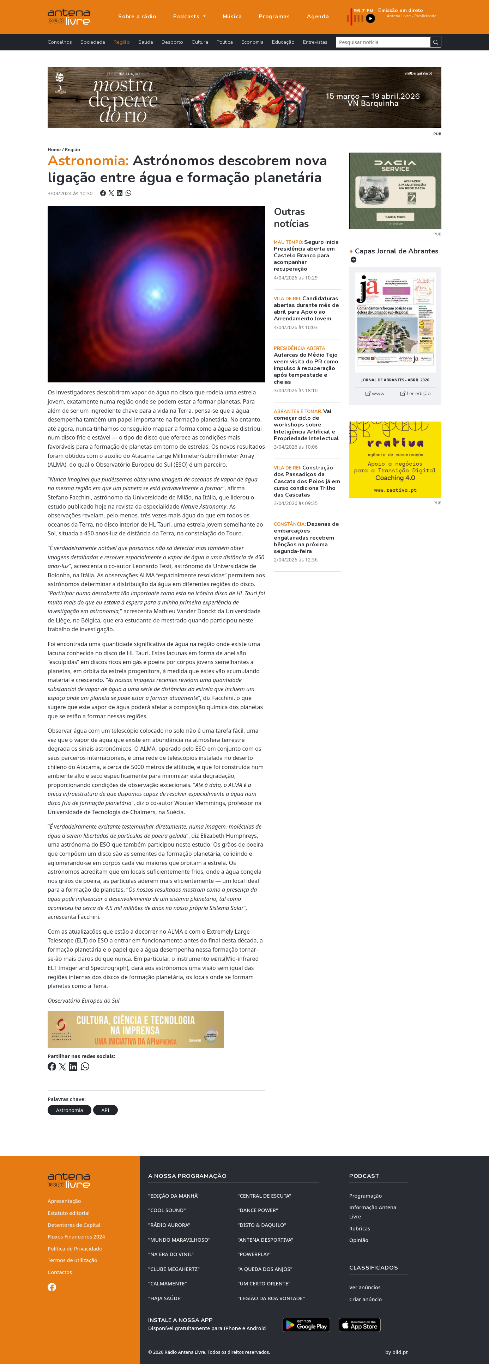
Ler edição (415, 393)
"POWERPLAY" (254, 1254)
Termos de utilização (72, 1260)
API (105, 1110)
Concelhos (60, 41)
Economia (252, 41)
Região (122, 41)
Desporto (172, 41)
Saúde (145, 41)
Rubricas (359, 1228)
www (375, 393)
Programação (365, 1195)
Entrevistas (315, 41)
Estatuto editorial (69, 1213)
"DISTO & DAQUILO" (261, 1225)
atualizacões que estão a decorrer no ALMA (126, 931)
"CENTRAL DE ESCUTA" (264, 1195)
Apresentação (64, 1201)
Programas (274, 16)
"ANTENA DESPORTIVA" (265, 1239)
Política (225, 41)
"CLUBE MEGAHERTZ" (174, 1269)
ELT (81, 940)
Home (54, 149)
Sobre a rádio (137, 16)
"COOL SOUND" (167, 1210)
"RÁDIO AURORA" (169, 1225)
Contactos (60, 1272)
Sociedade (92, 41)
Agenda (318, 16)
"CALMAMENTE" (167, 1283)
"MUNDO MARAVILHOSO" (179, 1239)
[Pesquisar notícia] (383, 42)
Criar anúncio (365, 1299)
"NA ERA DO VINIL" (171, 1254)
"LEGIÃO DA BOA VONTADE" (271, 1298)
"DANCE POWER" (257, 1210)
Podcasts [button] (187, 16)
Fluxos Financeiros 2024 (76, 1236)
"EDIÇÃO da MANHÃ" (174, 1195)
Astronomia (69, 1110)
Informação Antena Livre (372, 1212)
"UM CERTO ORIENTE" (263, 1283)
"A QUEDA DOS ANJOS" (264, 1269)
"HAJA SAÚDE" (165, 1298)
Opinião (358, 1240)
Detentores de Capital (74, 1225)
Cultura (200, 41)
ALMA (147, 748)
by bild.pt (396, 1352)
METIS (217, 959)
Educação (283, 41)
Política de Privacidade (75, 1248)
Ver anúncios (365, 1287)
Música (232, 16)
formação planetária (194, 854)
